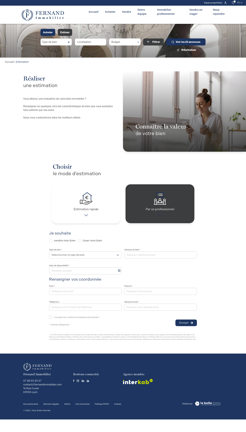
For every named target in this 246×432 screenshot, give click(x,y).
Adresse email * (131, 304)
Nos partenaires (30, 417)
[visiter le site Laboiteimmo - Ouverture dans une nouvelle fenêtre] (208, 418)
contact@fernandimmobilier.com (42, 398)
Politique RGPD (102, 417)
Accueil (9, 61)
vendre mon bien (64, 242)
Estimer (65, 32)
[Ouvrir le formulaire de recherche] (153, 41)
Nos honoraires (82, 417)
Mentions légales (51, 417)
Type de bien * (55, 252)
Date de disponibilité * (59, 268)
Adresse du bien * (132, 252)
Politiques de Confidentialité (86, 353)
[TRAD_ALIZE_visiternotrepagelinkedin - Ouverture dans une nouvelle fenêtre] (83, 395)
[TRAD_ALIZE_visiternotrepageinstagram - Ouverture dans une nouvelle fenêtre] (78, 395)
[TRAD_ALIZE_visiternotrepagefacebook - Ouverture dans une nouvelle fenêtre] (73, 395)
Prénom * (128, 288)
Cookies (117, 417)
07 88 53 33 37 (32, 395)
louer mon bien (92, 242)
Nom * (52, 288)
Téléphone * (54, 304)
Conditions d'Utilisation (108, 353)
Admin (67, 417)
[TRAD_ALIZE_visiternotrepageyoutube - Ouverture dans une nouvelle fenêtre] (88, 395)
